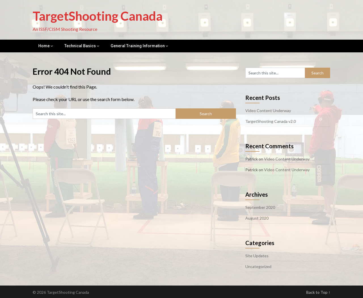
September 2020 (260, 207)
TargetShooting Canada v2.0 (270, 121)
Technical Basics (80, 46)
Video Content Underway (268, 110)
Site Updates (257, 255)
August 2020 (257, 218)
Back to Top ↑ (318, 292)
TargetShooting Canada (97, 15)
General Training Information (138, 46)
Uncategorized (258, 266)
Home (44, 46)
